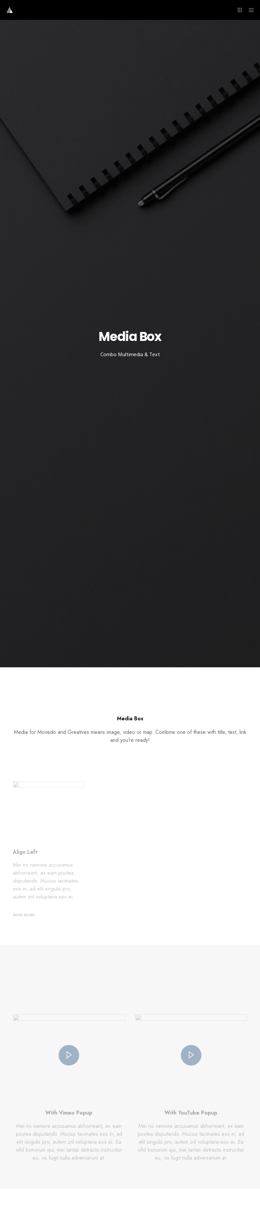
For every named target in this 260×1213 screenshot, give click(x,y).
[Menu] (249, 10)
